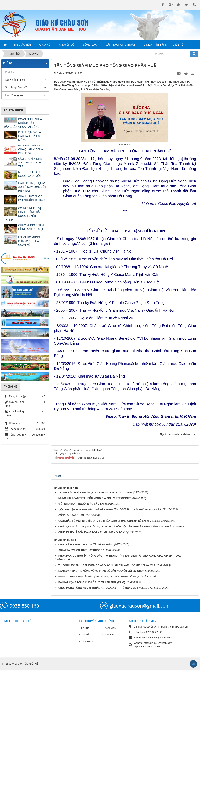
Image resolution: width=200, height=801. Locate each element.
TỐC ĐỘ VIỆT (31, 795)
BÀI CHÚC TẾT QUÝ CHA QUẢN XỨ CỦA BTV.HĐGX (30, 149)
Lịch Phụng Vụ (14, 95)
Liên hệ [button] (178, 44)
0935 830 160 (24, 737)
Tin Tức (85, 759)
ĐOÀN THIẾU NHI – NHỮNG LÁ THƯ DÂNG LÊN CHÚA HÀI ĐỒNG (23, 123)
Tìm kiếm (109, 766)
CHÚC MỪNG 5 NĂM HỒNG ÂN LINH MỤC (31, 227)
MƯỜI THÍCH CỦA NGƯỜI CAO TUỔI (29, 174)
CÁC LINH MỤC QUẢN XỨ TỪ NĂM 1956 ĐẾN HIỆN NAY (32, 186)
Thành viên (110, 759)
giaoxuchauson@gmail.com (140, 737)
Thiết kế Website (12, 795)
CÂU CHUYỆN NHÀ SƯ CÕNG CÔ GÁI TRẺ (30, 162)
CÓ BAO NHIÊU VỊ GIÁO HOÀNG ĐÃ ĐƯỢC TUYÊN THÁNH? (22, 214)
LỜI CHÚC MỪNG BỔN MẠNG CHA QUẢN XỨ (29, 241)
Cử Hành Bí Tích (15, 79)
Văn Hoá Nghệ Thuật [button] (122, 45)
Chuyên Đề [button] (68, 45)
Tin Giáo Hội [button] (23, 45)
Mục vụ (9, 71)
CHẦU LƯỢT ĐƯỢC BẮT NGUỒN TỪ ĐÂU (31, 198)
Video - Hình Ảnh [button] (155, 44)
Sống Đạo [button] (91, 45)
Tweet (57, 607)
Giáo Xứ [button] (46, 45)
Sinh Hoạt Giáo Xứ (16, 87)
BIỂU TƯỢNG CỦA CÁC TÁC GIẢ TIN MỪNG (29, 136)
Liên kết (85, 766)
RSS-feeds (87, 772)
